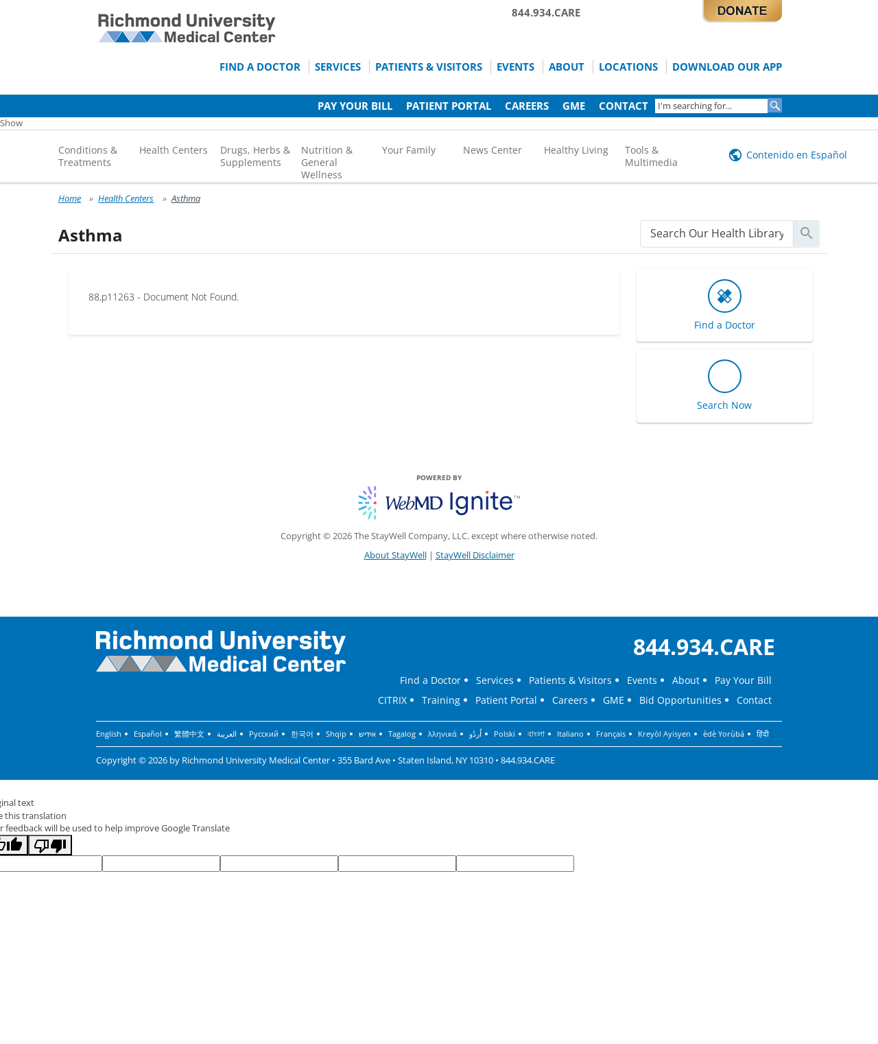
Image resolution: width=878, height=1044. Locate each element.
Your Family (409, 149)
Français (611, 733)
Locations (628, 66)
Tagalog (402, 733)
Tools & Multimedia (651, 156)
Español (148, 733)
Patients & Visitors (428, 66)
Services (338, 66)
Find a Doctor (260, 66)
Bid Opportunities (680, 700)
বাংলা (536, 733)
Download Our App (727, 66)
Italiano (570, 733)
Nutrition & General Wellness (327, 162)
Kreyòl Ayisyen (664, 733)
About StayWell (395, 555)
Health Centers (173, 149)
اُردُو (475, 733)
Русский (263, 733)
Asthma (185, 198)
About (566, 66)
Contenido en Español (796, 154)
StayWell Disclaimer (475, 555)
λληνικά (442, 733)
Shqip (336, 733)
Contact (623, 105)
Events (515, 66)
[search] (717, 233)
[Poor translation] (50, 845)
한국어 (302, 733)
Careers (527, 105)
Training (441, 700)
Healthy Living (576, 149)
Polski (504, 733)
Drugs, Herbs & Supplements (255, 156)
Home (69, 198)
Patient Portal (448, 105)
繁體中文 (189, 733)
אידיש (367, 733)
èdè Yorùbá (723, 733)
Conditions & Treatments (87, 156)
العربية (227, 733)
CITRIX (392, 700)
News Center (492, 149)
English (108, 733)
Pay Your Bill (355, 105)
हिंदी (763, 733)
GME (573, 105)
